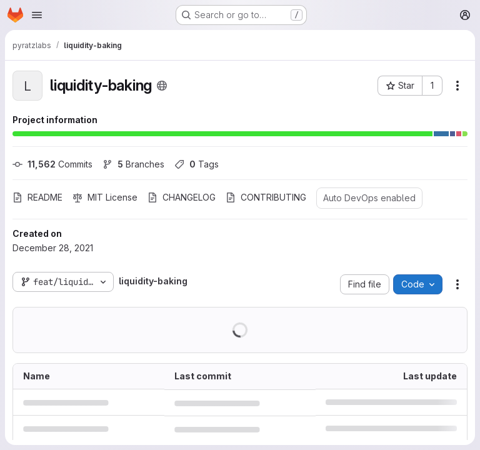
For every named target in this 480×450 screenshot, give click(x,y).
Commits (52, 164)
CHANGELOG (182, 197)
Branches (133, 164)
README (37, 197)
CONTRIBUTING (266, 197)
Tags (196, 164)
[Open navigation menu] (37, 15)
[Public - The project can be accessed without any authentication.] (162, 86)
